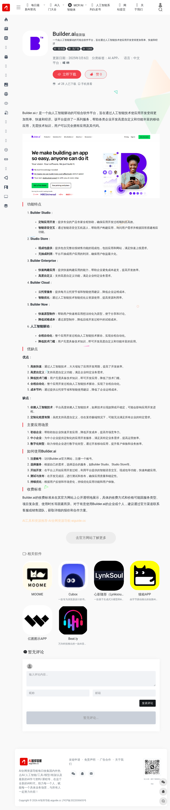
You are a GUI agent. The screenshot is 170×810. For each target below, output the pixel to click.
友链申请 (74, 760)
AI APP (113, 58)
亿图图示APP (37, 639)
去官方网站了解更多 (91, 538)
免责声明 (89, 760)
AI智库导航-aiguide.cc (49, 801)
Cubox (73, 595)
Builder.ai (28, 113)
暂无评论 (36, 652)
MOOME (37, 595)
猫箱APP (144, 595)
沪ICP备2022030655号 (74, 801)
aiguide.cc (78, 521)
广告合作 (105, 760)
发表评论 (147, 703)
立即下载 (67, 74)
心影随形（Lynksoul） (109, 595)
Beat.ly (73, 639)
